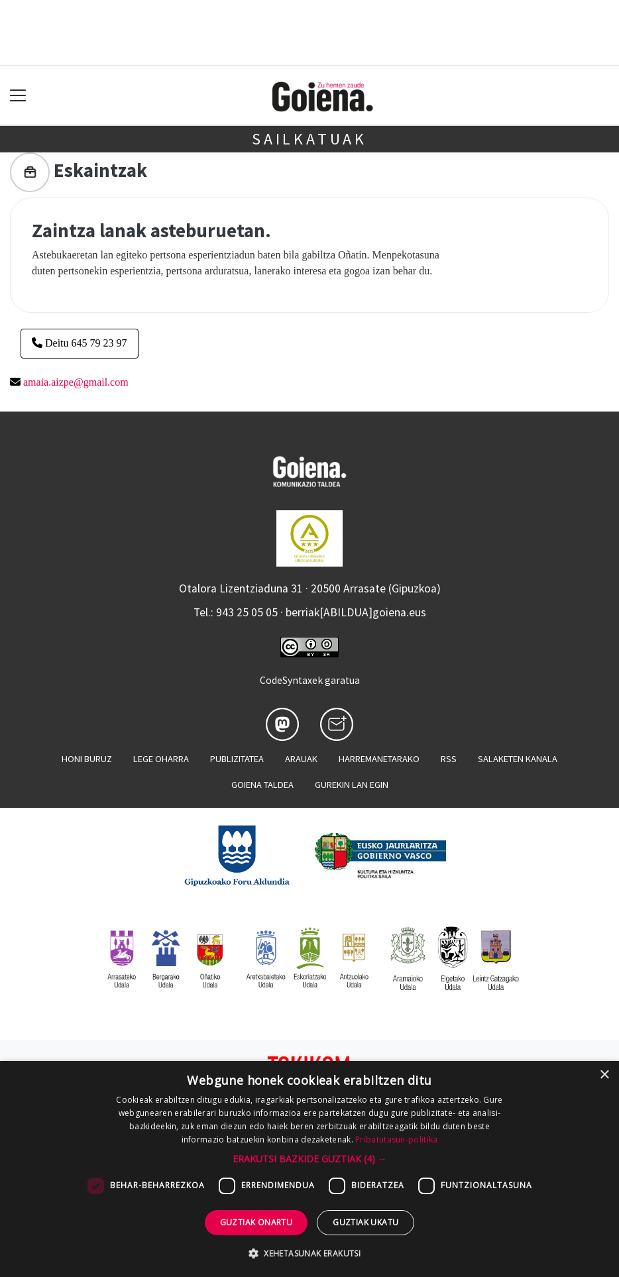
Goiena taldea (262, 785)
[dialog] (309, 1169)
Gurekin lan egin (351, 785)
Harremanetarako (379, 759)
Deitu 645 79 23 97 (79, 343)
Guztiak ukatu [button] (365, 1222)
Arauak (301, 759)
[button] (310, 1159)
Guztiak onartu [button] (256, 1222)
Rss (449, 759)
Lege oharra (161, 759)
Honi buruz (87, 759)
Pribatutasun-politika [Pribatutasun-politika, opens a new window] (396, 1139)
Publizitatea (237, 759)
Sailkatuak (309, 139)
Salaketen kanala (517, 759)
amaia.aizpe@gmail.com (76, 382)
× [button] (604, 1075)
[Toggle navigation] (18, 95)
